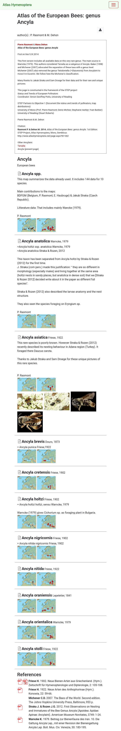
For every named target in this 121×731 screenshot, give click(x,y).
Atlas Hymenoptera (17, 5)
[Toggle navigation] (113, 4)
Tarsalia (21, 146)
